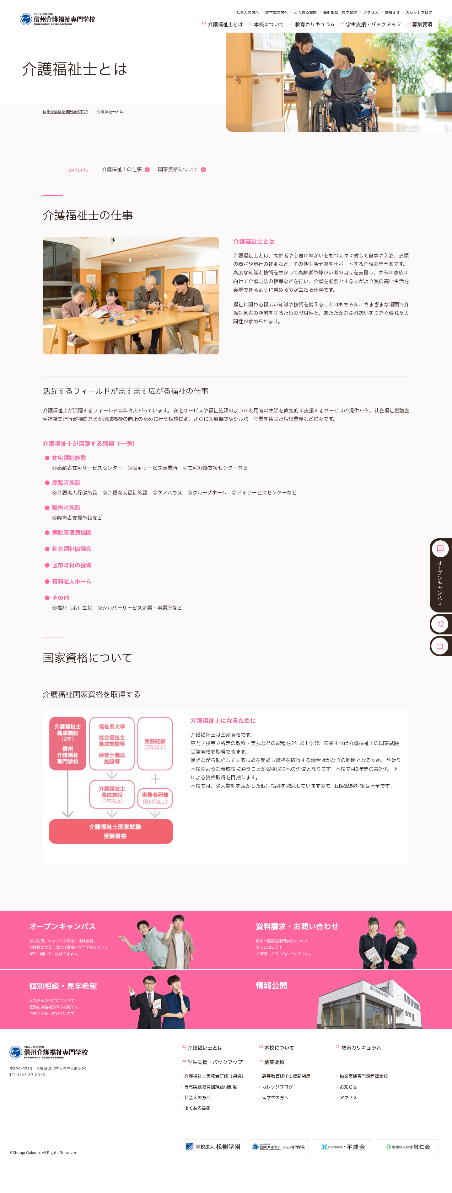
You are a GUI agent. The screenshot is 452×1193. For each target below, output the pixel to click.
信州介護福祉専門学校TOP (65, 112)
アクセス (370, 12)
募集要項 (422, 25)
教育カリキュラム (315, 25)
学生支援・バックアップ (373, 25)
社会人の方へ (247, 12)
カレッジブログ (419, 12)
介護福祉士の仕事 (122, 169)
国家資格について (178, 169)
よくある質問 (305, 12)
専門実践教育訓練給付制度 (210, 1087)
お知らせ (392, 12)
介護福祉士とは (225, 25)
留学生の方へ (276, 12)
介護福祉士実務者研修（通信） (215, 1076)
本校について (269, 25)
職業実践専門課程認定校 (364, 1076)
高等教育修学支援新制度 (286, 1076)
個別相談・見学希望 (340, 12)
